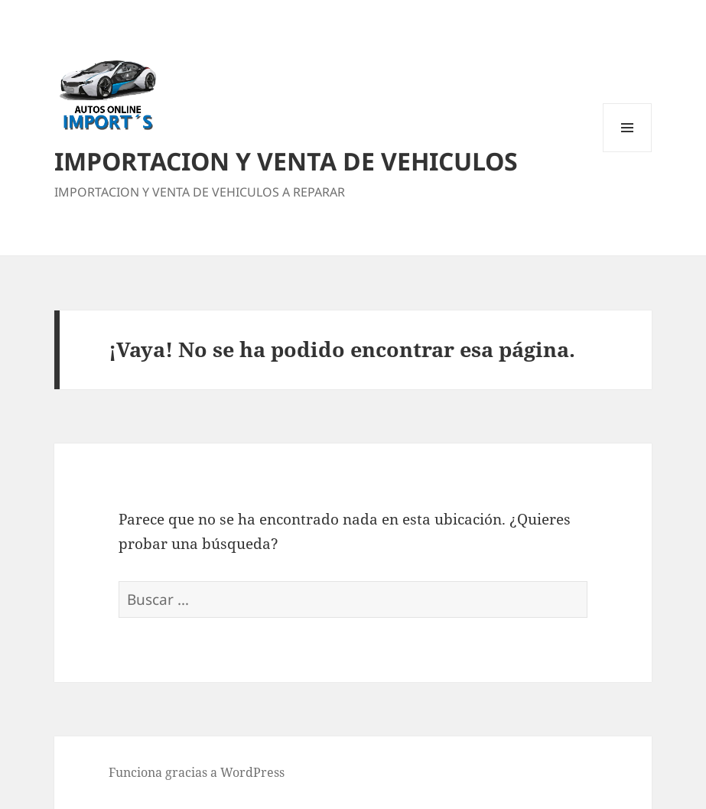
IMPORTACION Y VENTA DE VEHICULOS (286, 161)
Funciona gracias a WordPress (197, 772)
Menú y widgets (628, 151)
